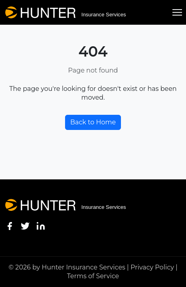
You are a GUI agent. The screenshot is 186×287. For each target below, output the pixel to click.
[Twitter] (25, 226)
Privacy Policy (152, 267)
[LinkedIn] (41, 226)
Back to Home (93, 122)
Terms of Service (93, 276)
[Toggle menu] (177, 12)
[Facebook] (9, 226)
